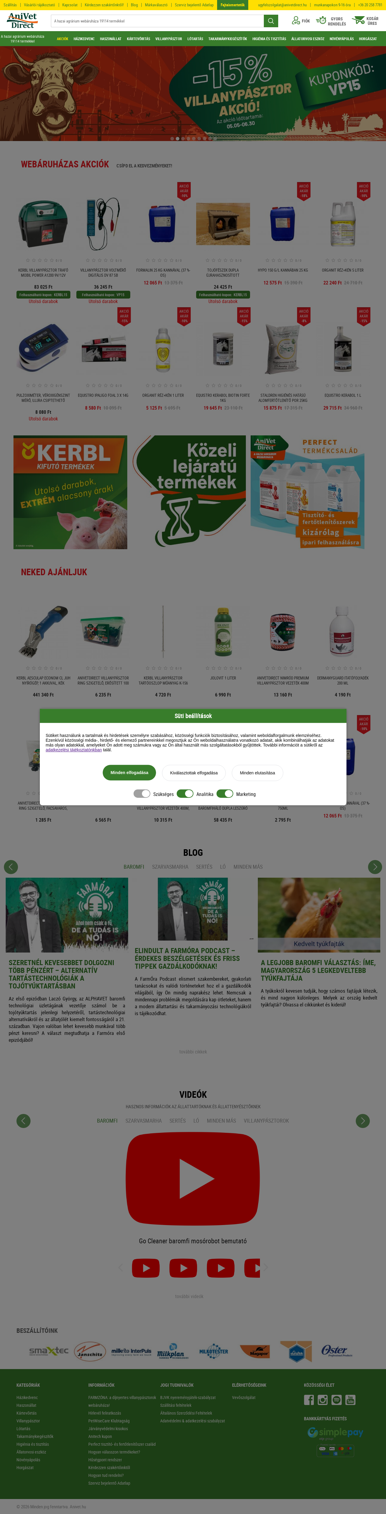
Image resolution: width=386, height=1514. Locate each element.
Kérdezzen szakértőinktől (109, 1467)
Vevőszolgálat (243, 1397)
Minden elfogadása (129, 773)
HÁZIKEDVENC (84, 38)
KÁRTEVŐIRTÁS (138, 38)
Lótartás (23, 1428)
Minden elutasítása (257, 773)
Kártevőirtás (26, 1413)
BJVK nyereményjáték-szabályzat (188, 1397)
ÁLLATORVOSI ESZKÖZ (307, 38)
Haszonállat (26, 1405)
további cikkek (193, 1051)
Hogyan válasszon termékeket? (114, 1452)
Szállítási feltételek (175, 1405)
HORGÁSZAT (368, 38)
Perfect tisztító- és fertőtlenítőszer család (122, 1444)
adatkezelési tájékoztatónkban (74, 750)
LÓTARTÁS (195, 38)
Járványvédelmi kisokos (108, 1428)
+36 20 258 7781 (370, 5)
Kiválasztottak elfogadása (194, 773)
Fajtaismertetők (233, 4)
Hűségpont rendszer (105, 1459)
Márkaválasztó (156, 4)
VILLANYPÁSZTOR (168, 38)
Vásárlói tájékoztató (39, 4)
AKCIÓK (62, 38)
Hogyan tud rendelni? (106, 1475)
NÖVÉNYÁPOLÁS (342, 38)
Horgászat (25, 1467)
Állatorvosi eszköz (31, 1452)
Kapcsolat (70, 4)
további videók (189, 1296)
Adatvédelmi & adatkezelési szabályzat (192, 1421)
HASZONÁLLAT (111, 38)
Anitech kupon (100, 1436)
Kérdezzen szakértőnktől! (104, 4)
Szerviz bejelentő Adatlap (194, 4)
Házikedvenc (27, 1397)
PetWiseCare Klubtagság (109, 1421)
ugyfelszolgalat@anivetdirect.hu (282, 5)
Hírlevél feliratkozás (104, 1413)
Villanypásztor (28, 1421)
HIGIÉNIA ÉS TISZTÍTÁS (269, 38)
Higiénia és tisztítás (32, 1444)
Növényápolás (28, 1459)
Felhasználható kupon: (35, 294)
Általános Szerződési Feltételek (186, 1413)
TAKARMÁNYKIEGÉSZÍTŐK (227, 38)
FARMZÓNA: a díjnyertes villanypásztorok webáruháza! (122, 1401)
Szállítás (10, 4)
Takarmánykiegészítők (34, 1436)
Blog (134, 4)
